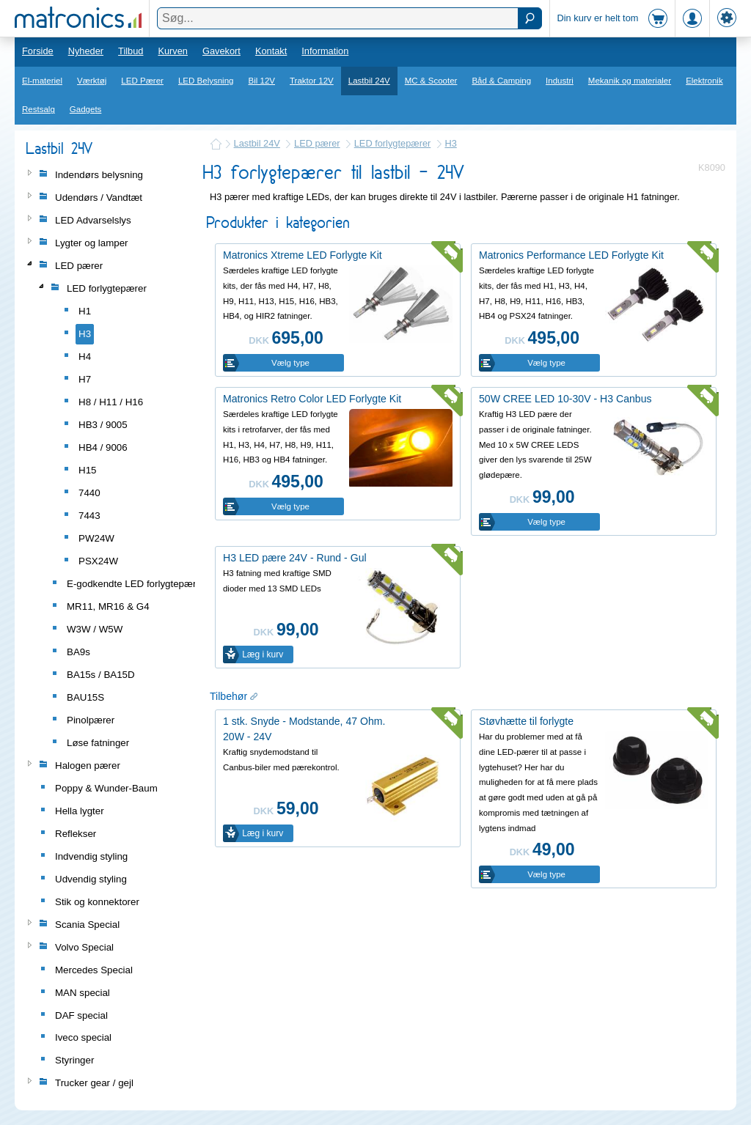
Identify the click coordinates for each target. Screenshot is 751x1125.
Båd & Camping (501, 80)
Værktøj (91, 80)
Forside (38, 50)
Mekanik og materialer (629, 80)
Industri (560, 80)
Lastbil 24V (369, 80)
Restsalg (38, 109)
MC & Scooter (431, 80)
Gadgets (86, 109)
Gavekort (221, 50)
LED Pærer (142, 80)
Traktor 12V (312, 80)
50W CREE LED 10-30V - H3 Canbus (565, 399)
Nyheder (85, 50)
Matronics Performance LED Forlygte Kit (571, 255)
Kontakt (271, 50)
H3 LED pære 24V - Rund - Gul (295, 558)
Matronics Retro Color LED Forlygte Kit (312, 399)
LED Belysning (206, 80)
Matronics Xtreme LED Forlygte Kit (302, 255)
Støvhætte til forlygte (526, 721)
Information (324, 50)
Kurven (173, 50)
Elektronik (704, 80)
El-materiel (42, 80)
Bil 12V (262, 80)
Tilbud (130, 50)
